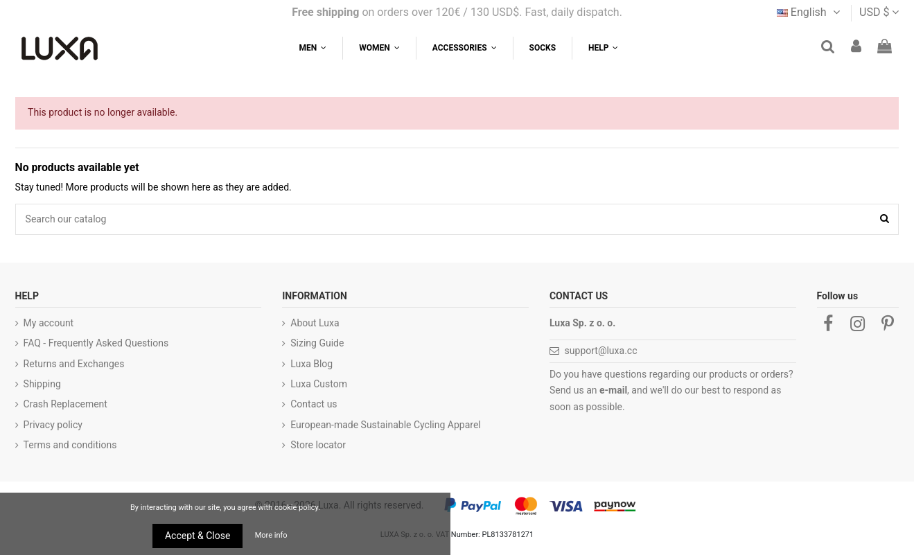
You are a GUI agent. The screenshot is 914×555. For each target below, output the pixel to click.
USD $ (879, 12)
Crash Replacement (65, 403)
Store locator (318, 444)
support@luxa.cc (601, 350)
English (810, 12)
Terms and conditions (70, 444)
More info (271, 535)
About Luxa (314, 322)
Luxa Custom (318, 383)
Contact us (313, 403)
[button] (603, 48)
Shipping (42, 383)
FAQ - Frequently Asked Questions (96, 343)
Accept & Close (197, 535)
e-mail (613, 390)
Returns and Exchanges (74, 363)
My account (49, 322)
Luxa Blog (311, 363)
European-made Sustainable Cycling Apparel (385, 424)
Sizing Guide (317, 343)
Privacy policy (53, 424)
